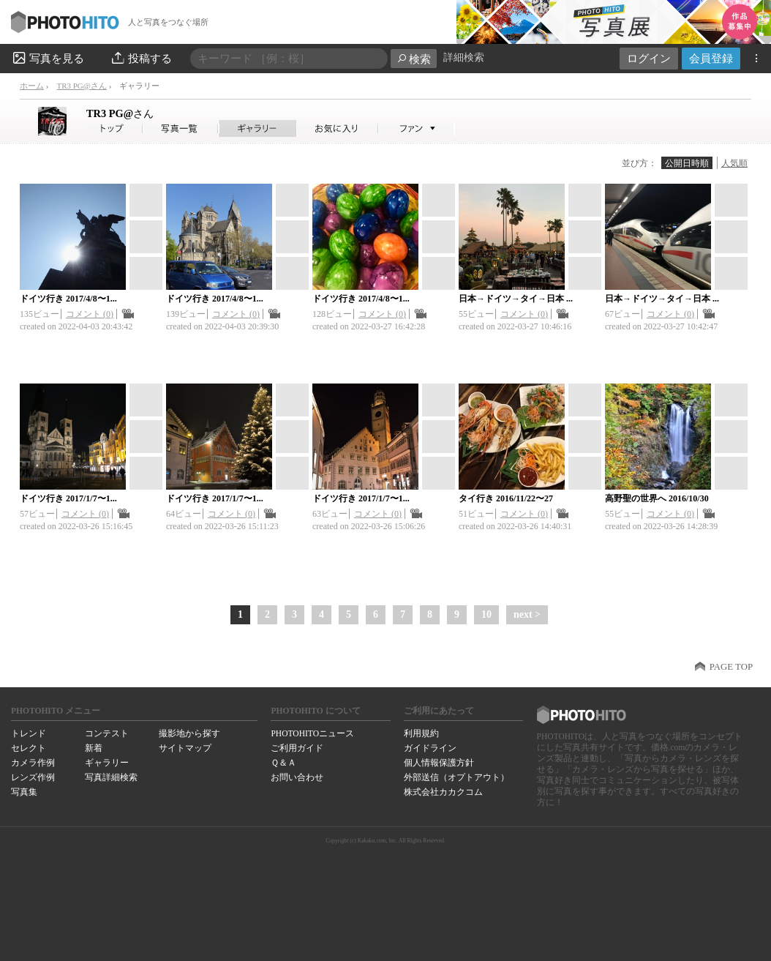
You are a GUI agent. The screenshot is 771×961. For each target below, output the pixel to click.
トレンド (28, 733)
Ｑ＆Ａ (283, 762)
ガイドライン (430, 748)
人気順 (734, 163)
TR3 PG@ (120, 113)
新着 (93, 748)
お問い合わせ (297, 777)
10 (486, 614)
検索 (413, 59)
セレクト (28, 748)
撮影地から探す (189, 733)
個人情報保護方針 (439, 762)
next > (527, 614)
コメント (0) (89, 314)
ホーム (32, 85)
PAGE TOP (731, 667)
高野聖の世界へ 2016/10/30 (657, 498)
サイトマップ (185, 748)
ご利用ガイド (297, 748)
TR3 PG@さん (81, 85)
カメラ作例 (33, 762)
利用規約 (421, 733)
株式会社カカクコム (443, 792)
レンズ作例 (33, 777)
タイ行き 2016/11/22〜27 (506, 498)
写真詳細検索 (111, 777)
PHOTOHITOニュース (312, 733)
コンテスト (107, 733)
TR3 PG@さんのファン (416, 128)
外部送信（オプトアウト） (456, 777)
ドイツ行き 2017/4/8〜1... (68, 298)
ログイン (649, 58)
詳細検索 (463, 57)
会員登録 (711, 58)
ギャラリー (107, 762)
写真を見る (47, 58)
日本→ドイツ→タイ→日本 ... (516, 298)
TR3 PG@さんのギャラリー (258, 128)
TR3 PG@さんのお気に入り (337, 128)
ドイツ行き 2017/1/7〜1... (68, 498)
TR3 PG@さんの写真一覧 (181, 128)
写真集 (24, 792)
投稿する (141, 58)
